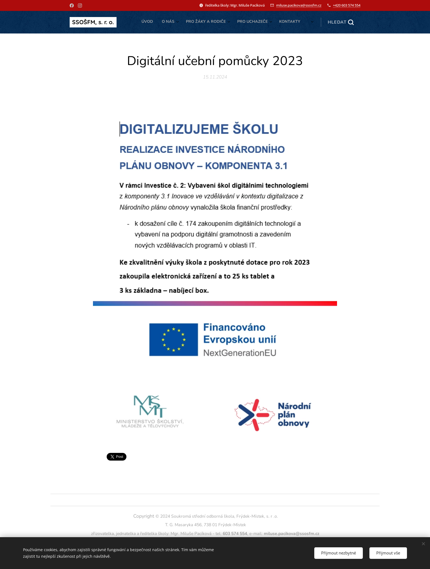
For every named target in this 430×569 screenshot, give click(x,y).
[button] (340, 22)
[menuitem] (253, 22)
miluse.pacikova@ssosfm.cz (298, 5)
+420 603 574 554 (346, 5)
